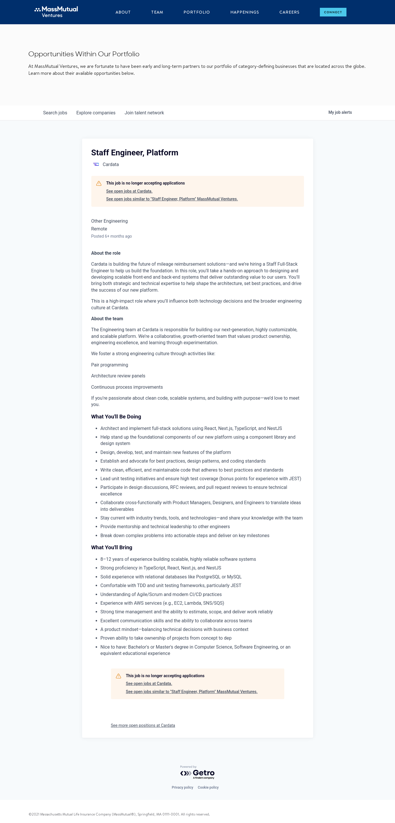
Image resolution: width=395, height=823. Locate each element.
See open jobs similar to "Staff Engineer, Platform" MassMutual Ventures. (172, 199)
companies (96, 113)
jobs (55, 113)
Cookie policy (208, 787)
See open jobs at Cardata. (129, 191)
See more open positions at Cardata (143, 725)
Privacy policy (182, 787)
